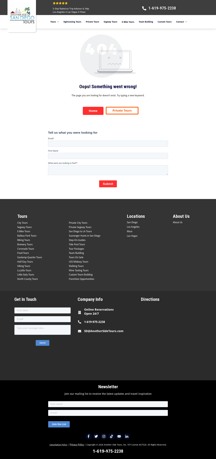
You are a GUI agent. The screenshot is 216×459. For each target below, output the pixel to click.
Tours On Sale (76, 257)
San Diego (132, 222)
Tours (54, 22)
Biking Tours (23, 240)
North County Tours (27, 279)
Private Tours (92, 22)
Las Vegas (72, 11)
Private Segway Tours (80, 227)
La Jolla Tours (24, 270)
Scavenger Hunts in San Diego (84, 235)
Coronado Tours (25, 248)
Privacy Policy (77, 444)
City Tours (22, 222)
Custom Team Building (81, 274)
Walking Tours (76, 266)
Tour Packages (76, 248)
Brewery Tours (25, 244)
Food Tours (23, 253)
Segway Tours (110, 22)
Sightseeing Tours (72, 22)
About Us (177, 222)
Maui (82, 11)
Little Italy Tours (25, 274)
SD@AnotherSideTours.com (103, 331)
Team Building (146, 22)
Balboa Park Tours (26, 235)
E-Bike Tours (23, 231)
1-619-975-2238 (94, 322)
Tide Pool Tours (77, 244)
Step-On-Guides (77, 240)
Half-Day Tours (25, 261)
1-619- (99, 451)
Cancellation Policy (58, 445)
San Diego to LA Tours (80, 231)
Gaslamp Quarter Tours (29, 257)
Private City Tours (78, 222)
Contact (181, 22)
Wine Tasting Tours (78, 270)
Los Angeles (59, 11)
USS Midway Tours (78, 261)
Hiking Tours (23, 266)
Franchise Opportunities (81, 279)
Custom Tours (165, 22)
